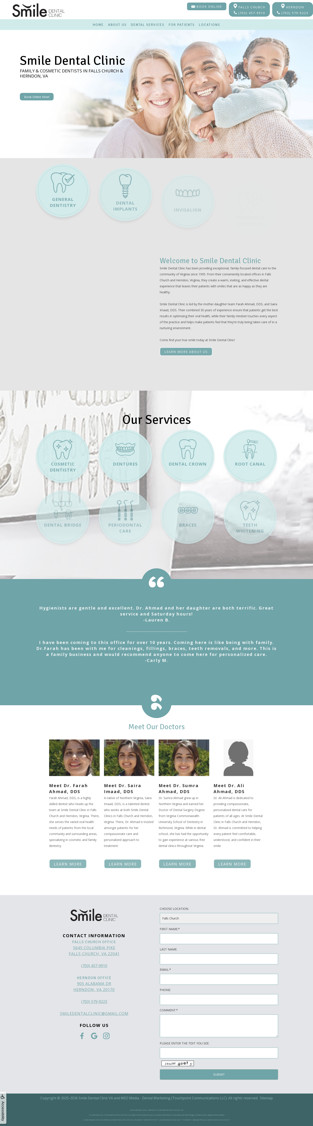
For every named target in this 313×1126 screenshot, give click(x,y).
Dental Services (147, 25)
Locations (209, 25)
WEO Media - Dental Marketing (145, 1098)
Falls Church (249, 6)
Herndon (292, 6)
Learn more (68, 834)
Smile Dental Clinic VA (96, 1098)
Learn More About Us (186, 337)
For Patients (182, 25)
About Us (117, 25)
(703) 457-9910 (249, 13)
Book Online (206, 6)
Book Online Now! (36, 97)
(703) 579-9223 (292, 13)
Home (98, 25)
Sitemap (266, 1098)
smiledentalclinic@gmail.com (94, 1013)
